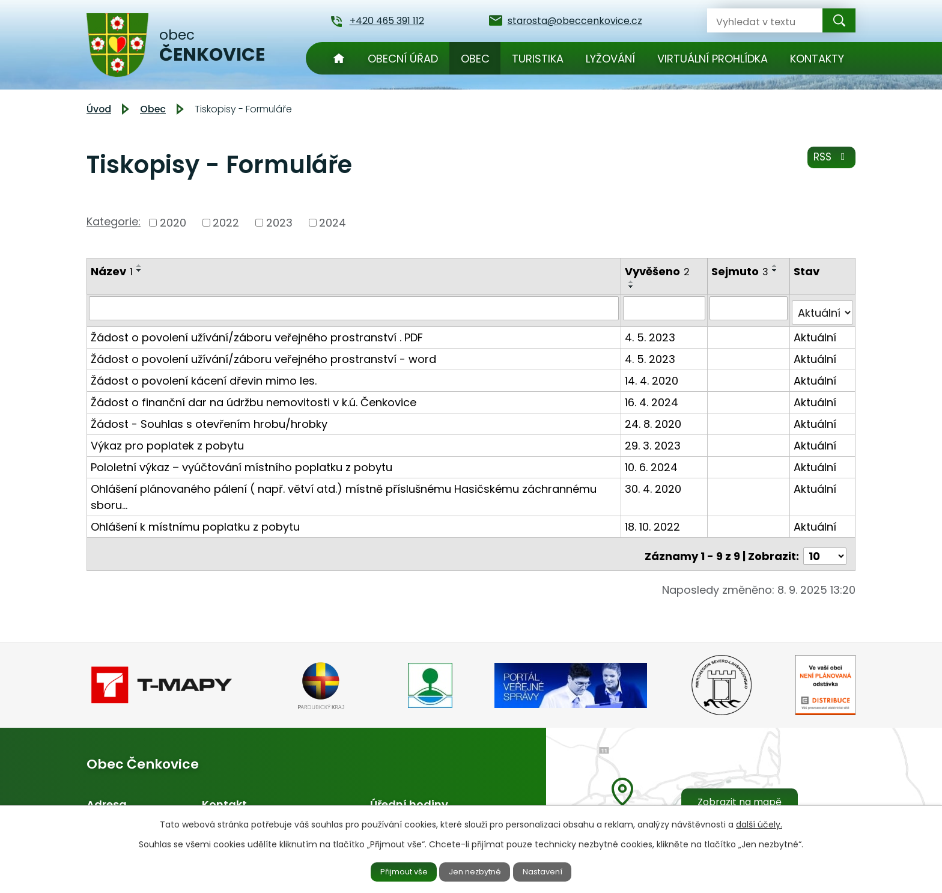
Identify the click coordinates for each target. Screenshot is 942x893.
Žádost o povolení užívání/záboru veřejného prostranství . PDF (257, 332)
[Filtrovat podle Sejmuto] (749, 307)
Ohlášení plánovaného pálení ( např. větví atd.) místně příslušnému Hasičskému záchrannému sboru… (344, 491)
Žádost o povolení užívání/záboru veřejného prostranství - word (263, 353)
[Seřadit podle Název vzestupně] (139, 265)
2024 (332, 222)
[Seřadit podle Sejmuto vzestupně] (776, 265)
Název (112, 271)
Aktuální (815, 332)
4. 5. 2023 (652, 332)
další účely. (759, 823)
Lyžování (610, 58)
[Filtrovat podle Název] (355, 307)
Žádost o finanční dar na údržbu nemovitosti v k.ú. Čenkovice (253, 396)
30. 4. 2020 (655, 483)
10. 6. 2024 (653, 461)
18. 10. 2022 (654, 521)
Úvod (339, 58)
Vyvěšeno (659, 271)
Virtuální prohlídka (712, 58)
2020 (173, 222)
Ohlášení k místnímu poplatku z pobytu (195, 521)
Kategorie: (114, 221)
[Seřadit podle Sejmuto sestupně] (776, 270)
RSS (829, 161)
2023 (279, 222)
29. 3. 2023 (654, 440)
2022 (226, 222)
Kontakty (817, 58)
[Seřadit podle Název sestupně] (139, 270)
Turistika (538, 58)
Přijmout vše (394, 871)
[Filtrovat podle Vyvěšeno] (666, 307)
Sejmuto (741, 271)
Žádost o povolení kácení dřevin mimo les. (204, 375)
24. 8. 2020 (655, 418)
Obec (475, 58)
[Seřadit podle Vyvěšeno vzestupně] (633, 281)
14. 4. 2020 (653, 375)
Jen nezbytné (476, 871)
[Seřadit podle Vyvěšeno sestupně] (633, 286)
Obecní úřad (403, 58)
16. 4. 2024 (653, 396)
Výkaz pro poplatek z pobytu (167, 440)
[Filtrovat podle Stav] (822, 307)
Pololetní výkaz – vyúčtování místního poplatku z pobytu (241, 461)
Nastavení (553, 871)
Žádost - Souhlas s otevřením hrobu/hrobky (209, 418)
